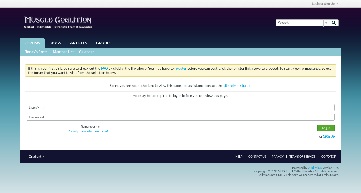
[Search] (302, 22)
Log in (326, 128)
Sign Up (329, 136)
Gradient (36, 156)
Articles (78, 42)
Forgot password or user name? (88, 131)
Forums (32, 43)
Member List (63, 51)
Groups (103, 42)
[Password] (181, 117)
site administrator (237, 85)
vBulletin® (315, 167)
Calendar (86, 51)
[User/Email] (181, 107)
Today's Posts (36, 51)
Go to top (328, 156)
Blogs (55, 42)
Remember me (88, 126)
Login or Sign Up (325, 4)
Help (239, 156)
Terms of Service (302, 156)
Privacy (278, 156)
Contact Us (257, 156)
